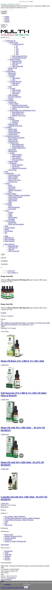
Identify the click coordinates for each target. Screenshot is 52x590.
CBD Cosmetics (13, 95)
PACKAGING (10, 221)
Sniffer (10, 216)
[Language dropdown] (4, 13)
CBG (13, 80)
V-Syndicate (9, 100)
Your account (5, 544)
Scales (10, 214)
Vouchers (7, 558)
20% (17, 52)
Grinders (8, 127)
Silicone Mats (12, 170)
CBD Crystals (16, 90)
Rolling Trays (13, 142)
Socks (10, 205)
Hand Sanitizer (12, 217)
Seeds (6, 226)
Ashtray (11, 153)
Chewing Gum (12, 182)
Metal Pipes (11, 187)
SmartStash (15, 120)
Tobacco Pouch (13, 139)
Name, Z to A (34, 323)
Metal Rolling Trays (18, 112)
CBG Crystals (16, 91)
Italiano (7, 16)
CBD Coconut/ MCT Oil (19, 56)
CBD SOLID (16, 78)
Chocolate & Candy (14, 175)
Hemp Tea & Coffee (14, 180)
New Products (9, 231)
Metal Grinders (12, 131)
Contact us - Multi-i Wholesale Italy (15, 541)
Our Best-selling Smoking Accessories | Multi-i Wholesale (22, 518)
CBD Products (10, 71)
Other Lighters (12, 200)
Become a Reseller (10, 538)
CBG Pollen (12, 75)
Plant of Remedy (14, 59)
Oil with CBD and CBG (19, 58)
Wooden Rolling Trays (19, 148)
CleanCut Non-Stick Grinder (20, 107)
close (26, 587)
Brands (7, 229)
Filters (10, 192)
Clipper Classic (13, 199)
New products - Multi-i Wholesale (15, 516)
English (7, 18)
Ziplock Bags (12, 222)
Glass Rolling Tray (17, 114)
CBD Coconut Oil (17, 66)
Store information (6, 579)
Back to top (5, 507)
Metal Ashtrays (16, 156)
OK (3, 254)
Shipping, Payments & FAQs (13, 536)
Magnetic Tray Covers (19, 115)
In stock (11, 271)
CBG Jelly (15, 85)
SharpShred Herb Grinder (20, 105)
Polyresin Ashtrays (17, 159)
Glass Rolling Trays (18, 146)
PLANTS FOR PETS (14, 97)
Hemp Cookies (12, 178)
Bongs (10, 185)
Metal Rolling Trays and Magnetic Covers (22, 110)
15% (17, 51)
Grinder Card (12, 102)
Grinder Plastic (12, 134)
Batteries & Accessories (19, 168)
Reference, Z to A (28, 324)
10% (17, 49)
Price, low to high (44, 323)
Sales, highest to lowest (8, 323)
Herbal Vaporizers (17, 165)
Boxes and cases (13, 141)
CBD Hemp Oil (17, 44)
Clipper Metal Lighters (15, 197)
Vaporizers (12, 163)
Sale (6, 233)
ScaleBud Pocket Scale (15, 125)
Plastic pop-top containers (16, 224)
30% (17, 54)
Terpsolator (15, 93)
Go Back (3, 313)
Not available (13, 272)
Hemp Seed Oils (17, 61)
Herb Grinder (13, 103)
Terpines (10, 98)
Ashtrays (11, 117)
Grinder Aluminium (14, 132)
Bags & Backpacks (14, 207)
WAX (10, 86)
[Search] (13, 37)
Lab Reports (8, 539)
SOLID (11, 76)
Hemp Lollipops (13, 176)
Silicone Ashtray (17, 154)
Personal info (9, 551)
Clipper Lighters (10, 193)
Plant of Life (13, 42)
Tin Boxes (15, 122)
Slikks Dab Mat (13, 124)
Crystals (11, 88)
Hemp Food (9, 173)
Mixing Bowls (12, 151)
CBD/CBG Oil (10, 41)
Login (6, 521)
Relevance (18, 323)
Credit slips (8, 554)
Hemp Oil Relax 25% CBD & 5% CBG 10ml (22, 361)
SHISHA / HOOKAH (14, 190)
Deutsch (7, 21)
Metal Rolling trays (18, 144)
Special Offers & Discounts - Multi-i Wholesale (19, 520)
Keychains (11, 219)
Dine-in (14, 108)
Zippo (10, 202)
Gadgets (10, 212)
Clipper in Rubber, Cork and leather (19, 195)
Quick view (5, 365)
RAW (6, 171)
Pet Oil (10, 69)
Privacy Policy (9, 534)
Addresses (8, 556)
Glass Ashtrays (16, 158)
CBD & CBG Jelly (14, 81)
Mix (7, 210)
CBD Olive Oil (16, 63)
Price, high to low (6, 324)
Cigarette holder (13, 161)
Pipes (7, 183)
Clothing (8, 204)
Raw (6, 523)
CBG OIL (15, 64)
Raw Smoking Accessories (16, 137)
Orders (7, 552)
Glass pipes (11, 188)
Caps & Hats (12, 209)
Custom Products (10, 227)
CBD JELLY (16, 83)
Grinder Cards (12, 129)
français (7, 20)
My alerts (7, 559)
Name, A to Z (26, 323)
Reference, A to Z (17, 324)
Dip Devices (16, 166)
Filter (3, 326)
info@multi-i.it (11, 578)
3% (17, 46)
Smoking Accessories (12, 136)
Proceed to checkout (7, 9)
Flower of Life (12, 68)
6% (17, 47)
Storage (11, 119)
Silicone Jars (12, 149)
